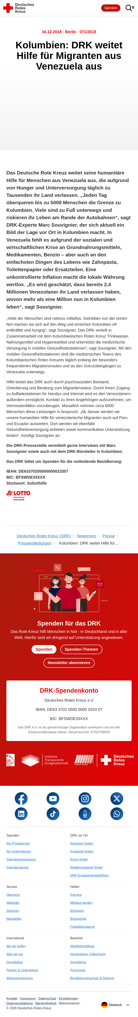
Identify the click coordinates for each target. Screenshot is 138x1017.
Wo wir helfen (16, 946)
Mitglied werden (81, 902)
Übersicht (13, 894)
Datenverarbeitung (19, 1003)
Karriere (76, 894)
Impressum (28, 998)
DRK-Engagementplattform (89, 875)
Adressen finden (81, 843)
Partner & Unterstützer (22, 970)
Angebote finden (82, 851)
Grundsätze (14, 962)
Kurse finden (79, 859)
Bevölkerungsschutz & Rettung (92, 978)
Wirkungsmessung (19, 978)
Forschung (77, 970)
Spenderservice (17, 867)
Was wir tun (14, 954)
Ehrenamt (77, 910)
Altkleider (13, 902)
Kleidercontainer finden (86, 867)
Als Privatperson (18, 843)
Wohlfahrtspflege (82, 946)
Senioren (12, 910)
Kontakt (11, 998)
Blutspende (78, 918)
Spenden (110, 8)
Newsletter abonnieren (69, 662)
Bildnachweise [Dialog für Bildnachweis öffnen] (69, 1003)
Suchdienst (78, 962)
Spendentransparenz (21, 859)
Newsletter (14, 918)
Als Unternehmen (18, 851)
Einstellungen (68, 998)
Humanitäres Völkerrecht (87, 954)
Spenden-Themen (81, 649)
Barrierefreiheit (45, 1003)
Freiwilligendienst (82, 926)
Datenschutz (47, 998)
